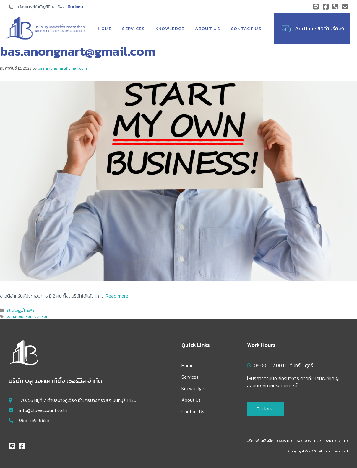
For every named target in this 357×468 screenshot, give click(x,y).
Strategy (14, 310)
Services (133, 28)
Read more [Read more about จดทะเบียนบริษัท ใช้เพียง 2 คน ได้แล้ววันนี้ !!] (117, 295)
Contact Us (246, 28)
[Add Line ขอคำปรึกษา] (286, 28)
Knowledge (169, 28)
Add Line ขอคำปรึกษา (319, 28)
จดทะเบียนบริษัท (20, 316)
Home (104, 28)
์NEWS (29, 310)
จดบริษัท (41, 316)
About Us (207, 28)
